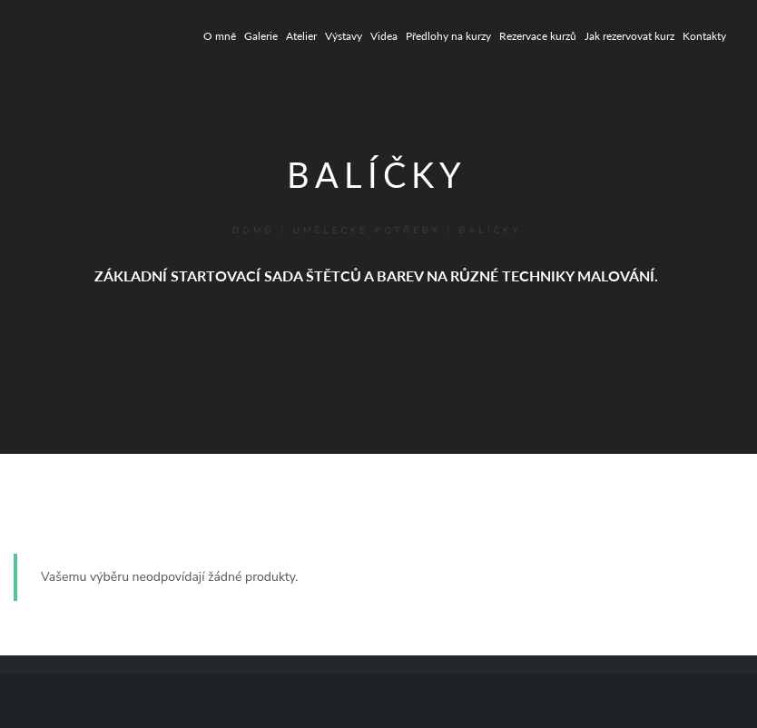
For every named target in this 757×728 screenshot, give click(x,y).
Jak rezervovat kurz (629, 36)
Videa (384, 36)
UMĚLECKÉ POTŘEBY (367, 230)
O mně (219, 36)
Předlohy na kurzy (448, 36)
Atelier (301, 36)
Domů (253, 230)
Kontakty (704, 36)
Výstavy (343, 36)
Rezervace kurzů (537, 36)
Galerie (261, 36)
